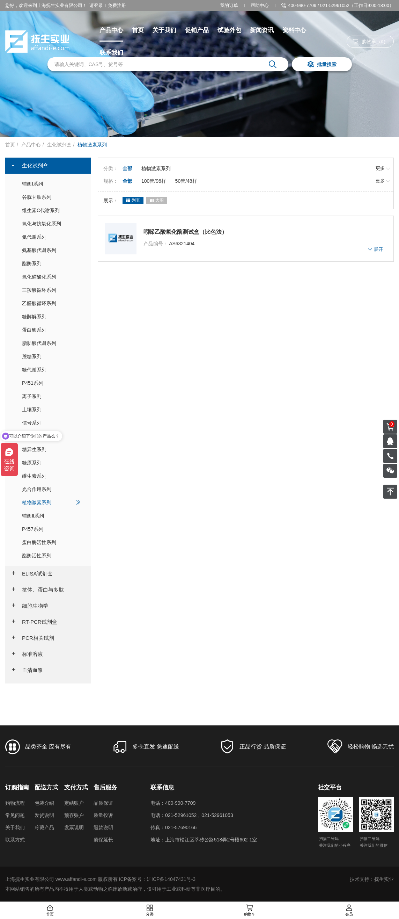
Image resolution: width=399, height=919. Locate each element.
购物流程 (15, 803)
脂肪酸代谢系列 (51, 343)
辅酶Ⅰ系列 (51, 184)
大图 (157, 200)
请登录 (96, 5)
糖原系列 (51, 462)
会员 (349, 911)
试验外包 (229, 30)
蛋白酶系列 (51, 330)
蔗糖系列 (51, 356)
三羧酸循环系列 (51, 290)
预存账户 (74, 815)
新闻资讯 (262, 30)
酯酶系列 (51, 263)
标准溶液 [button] (27, 654)
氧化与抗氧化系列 (51, 223)
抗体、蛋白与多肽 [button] (38, 589)
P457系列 (51, 529)
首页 (138, 30)
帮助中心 (260, 5)
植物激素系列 (51, 502)
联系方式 (15, 839)
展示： (110, 200)
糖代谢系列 (51, 370)
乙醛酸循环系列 (51, 303)
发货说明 (44, 815)
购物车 (249, 911)
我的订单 (229, 5)
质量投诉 (103, 815)
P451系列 (51, 383)
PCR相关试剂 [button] (33, 638)
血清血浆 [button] (27, 670)
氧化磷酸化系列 (51, 277)
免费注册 (117, 5)
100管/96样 (153, 181)
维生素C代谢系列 (51, 210)
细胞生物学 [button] (30, 606)
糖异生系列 (51, 449)
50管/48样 (186, 181)
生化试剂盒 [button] (30, 165)
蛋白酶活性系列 (51, 542)
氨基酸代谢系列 (51, 250)
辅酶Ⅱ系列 (51, 516)
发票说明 (74, 827)
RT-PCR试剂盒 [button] (34, 622)
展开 (375, 249)
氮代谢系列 (51, 237)
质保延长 (103, 839)
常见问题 (15, 815)
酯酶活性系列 (51, 555)
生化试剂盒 (59, 144)
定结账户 (74, 803)
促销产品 (197, 30)
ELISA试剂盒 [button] (32, 573)
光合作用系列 (51, 489)
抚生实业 (384, 879)
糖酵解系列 (51, 316)
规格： (110, 181)
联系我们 (111, 52)
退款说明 (103, 827)
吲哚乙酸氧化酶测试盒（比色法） (185, 232)
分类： (110, 168)
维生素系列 (51, 476)
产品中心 (111, 30)
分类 (150, 911)
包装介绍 (44, 803)
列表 (133, 200)
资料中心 (294, 30)
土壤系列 (51, 409)
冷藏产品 (44, 827)
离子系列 (51, 396)
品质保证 (103, 803)
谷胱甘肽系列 (51, 197)
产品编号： (155, 243)
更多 (383, 168)
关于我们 (164, 30)
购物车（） (370, 42)
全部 (127, 168)
